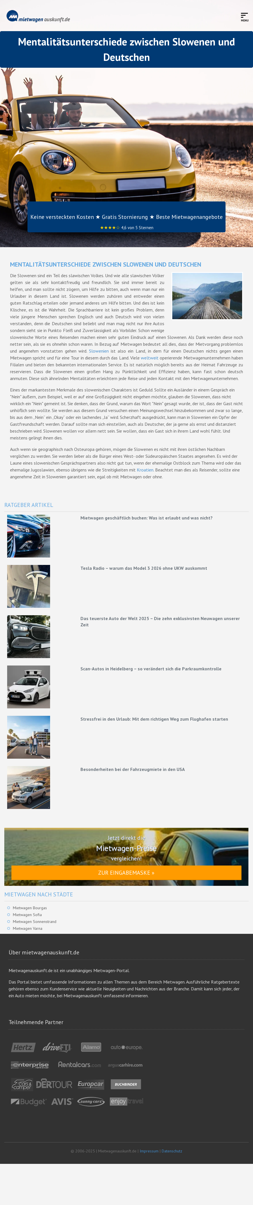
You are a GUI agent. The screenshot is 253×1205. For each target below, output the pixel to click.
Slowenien (99, 351)
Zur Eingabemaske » (126, 872)
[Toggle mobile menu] (245, 17)
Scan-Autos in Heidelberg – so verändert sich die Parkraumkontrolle (151, 669)
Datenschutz (172, 1151)
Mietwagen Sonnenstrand (34, 921)
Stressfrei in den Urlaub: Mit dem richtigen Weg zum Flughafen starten (154, 719)
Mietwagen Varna (27, 928)
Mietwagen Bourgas (30, 907)
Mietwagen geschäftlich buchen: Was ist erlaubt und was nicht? (146, 518)
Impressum (149, 1151)
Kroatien (145, 470)
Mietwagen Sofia (27, 914)
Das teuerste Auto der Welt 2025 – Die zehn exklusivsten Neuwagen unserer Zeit (160, 622)
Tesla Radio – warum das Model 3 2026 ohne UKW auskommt (143, 568)
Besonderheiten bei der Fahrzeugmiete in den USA (132, 769)
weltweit (150, 358)
